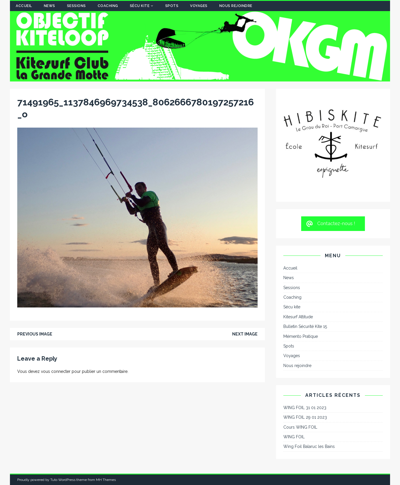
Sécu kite (140, 6)
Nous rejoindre (235, 6)
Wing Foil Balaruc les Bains (309, 446)
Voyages (199, 6)
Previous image (34, 334)
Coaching (108, 6)
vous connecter (55, 371)
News (49, 6)
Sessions (76, 6)
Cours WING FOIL (300, 427)
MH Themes (106, 480)
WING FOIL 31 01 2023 (304, 407)
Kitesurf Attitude (298, 316)
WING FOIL (294, 436)
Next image (245, 334)
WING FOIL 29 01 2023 (305, 417)
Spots (172, 6)
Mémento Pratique (300, 336)
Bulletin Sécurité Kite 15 (305, 326)
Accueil (24, 6)
